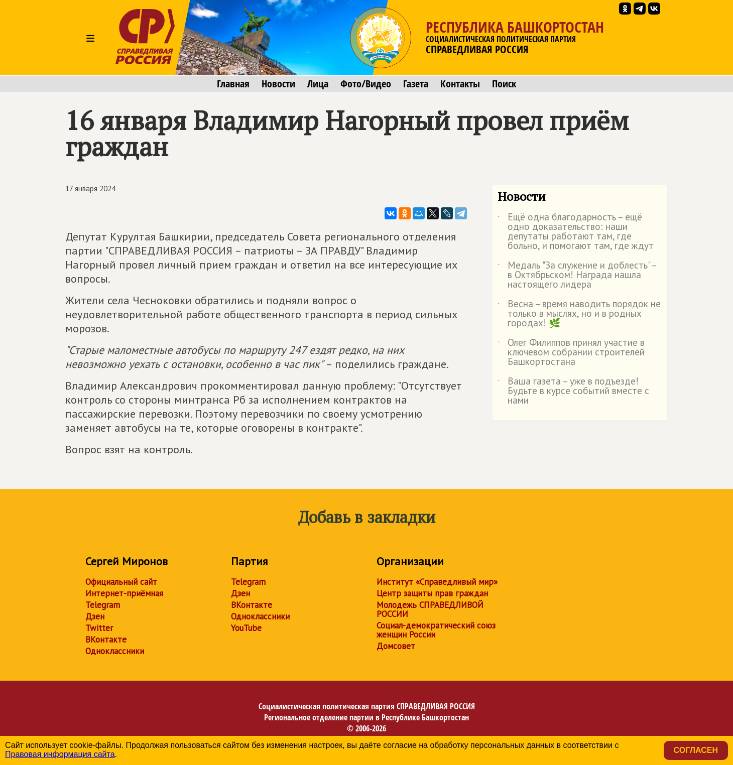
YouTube (246, 627)
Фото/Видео (365, 83)
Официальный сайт (121, 581)
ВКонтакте (106, 639)
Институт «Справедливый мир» (437, 581)
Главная (233, 83)
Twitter (99, 627)
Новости (278, 83)
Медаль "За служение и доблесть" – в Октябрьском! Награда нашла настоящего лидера (577, 275)
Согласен (696, 750)
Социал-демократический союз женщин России (436, 630)
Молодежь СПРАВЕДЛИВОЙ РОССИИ (430, 609)
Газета (415, 83)
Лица (317, 83)
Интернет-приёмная (124, 593)
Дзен (94, 616)
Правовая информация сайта (60, 754)
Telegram (102, 604)
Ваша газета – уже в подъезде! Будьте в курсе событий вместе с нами (573, 391)
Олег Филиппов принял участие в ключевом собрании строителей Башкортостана (571, 352)
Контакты (460, 83)
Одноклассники (114, 651)
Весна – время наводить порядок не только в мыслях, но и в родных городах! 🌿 (579, 314)
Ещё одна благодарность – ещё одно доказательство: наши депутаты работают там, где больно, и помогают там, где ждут (576, 231)
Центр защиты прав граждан (432, 593)
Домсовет (396, 646)
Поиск (504, 83)
